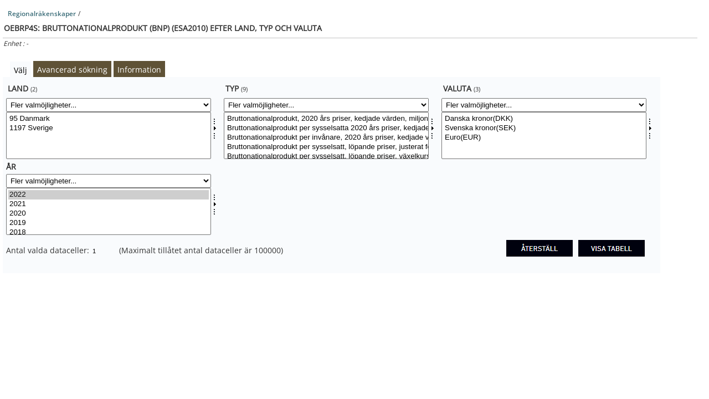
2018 (108, 232)
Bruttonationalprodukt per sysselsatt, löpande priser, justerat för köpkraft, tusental (326, 147)
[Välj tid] (108, 211)
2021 (108, 204)
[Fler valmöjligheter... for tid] (108, 181)
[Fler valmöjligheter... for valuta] (543, 105)
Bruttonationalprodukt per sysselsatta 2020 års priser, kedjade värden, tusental (326, 128)
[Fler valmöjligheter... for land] (108, 105)
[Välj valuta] (543, 135)
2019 (108, 223)
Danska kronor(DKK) (544, 119)
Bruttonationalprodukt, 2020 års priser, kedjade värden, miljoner (326, 119)
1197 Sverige (108, 128)
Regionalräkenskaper (42, 13)
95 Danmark (108, 119)
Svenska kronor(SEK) (544, 128)
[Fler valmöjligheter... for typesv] (326, 105)
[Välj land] (108, 135)
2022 (108, 195)
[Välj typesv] (326, 135)
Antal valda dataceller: (48, 250)
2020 (108, 213)
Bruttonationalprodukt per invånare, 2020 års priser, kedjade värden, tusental (326, 137)
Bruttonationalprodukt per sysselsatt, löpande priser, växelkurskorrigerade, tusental (326, 156)
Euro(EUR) (544, 137)
